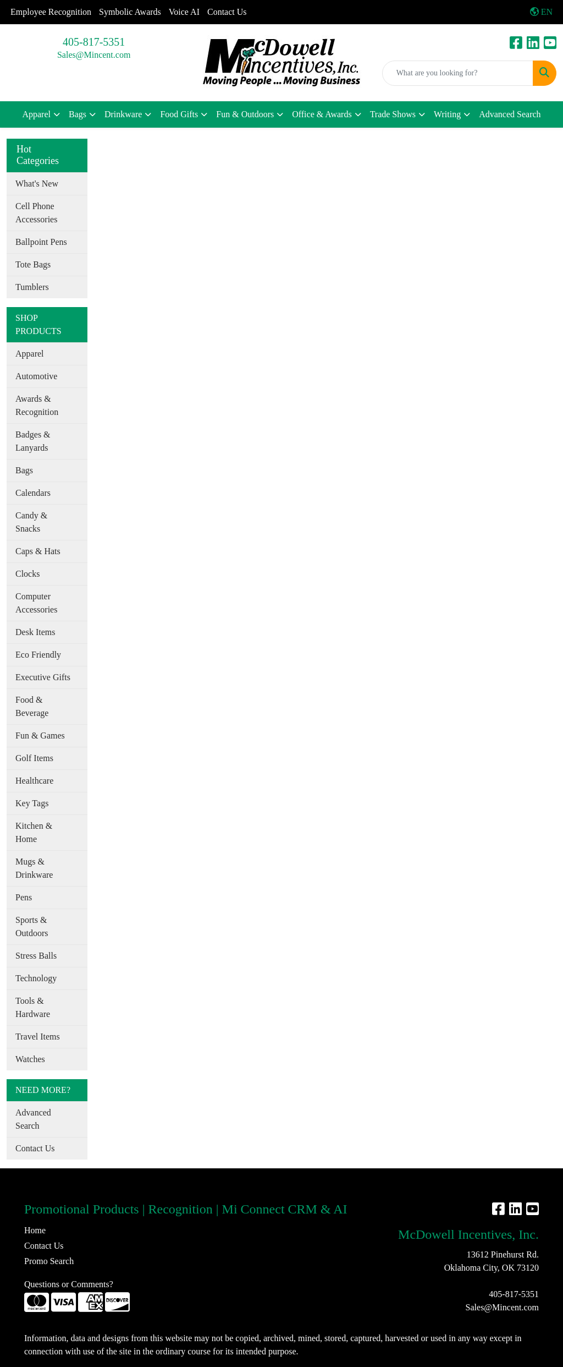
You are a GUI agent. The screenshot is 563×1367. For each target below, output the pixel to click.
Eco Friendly (38, 654)
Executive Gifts (42, 677)
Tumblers (32, 287)
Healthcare (34, 780)
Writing (447, 114)
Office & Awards (321, 114)
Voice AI (184, 12)
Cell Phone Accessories (36, 212)
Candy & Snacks (31, 522)
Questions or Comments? (68, 1284)
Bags (77, 114)
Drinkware (123, 114)
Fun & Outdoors (245, 114)
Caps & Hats (37, 551)
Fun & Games (40, 735)
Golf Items (34, 758)
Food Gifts (179, 114)
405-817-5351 (94, 42)
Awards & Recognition (36, 405)
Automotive (36, 376)
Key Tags (31, 803)
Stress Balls (36, 955)
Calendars (33, 492)
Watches (30, 1059)
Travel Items (37, 1036)
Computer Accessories (36, 603)
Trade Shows (393, 114)
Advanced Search (509, 114)
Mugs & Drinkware (34, 868)
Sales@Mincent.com (93, 54)
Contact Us (227, 12)
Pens (23, 897)
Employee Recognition (50, 12)
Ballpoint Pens (41, 242)
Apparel (36, 114)
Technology (36, 978)
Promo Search (49, 1261)
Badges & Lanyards (33, 441)
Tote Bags (33, 264)
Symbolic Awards (130, 12)
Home (35, 1230)
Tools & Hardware (32, 1007)
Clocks (27, 573)
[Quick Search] (457, 73)
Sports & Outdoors (31, 926)
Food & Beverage (31, 706)
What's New (36, 183)
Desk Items (35, 632)
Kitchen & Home (33, 832)
